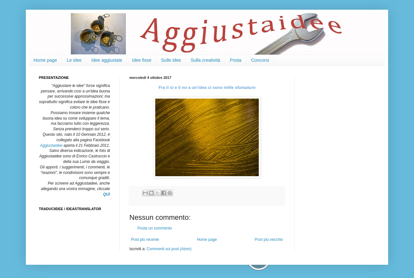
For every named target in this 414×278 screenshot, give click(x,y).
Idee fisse (141, 60)
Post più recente (145, 239)
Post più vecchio (269, 239)
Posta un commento (154, 228)
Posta (236, 60)
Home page (45, 60)
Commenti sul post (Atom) (169, 249)
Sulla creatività (205, 60)
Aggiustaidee (51, 145)
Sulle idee (171, 60)
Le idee (74, 60)
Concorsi (260, 60)
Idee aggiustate (106, 60)
